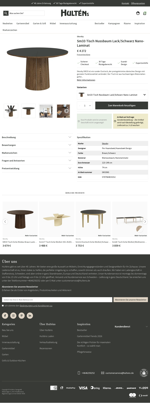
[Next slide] (66, 111)
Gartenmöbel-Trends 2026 (89, 336)
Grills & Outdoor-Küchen (14, 360)
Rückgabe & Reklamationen (128, 348)
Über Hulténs (46, 330)
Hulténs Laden (47, 336)
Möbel (5, 336)
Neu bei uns (7, 330)
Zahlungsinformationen (126, 354)
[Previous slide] (8, 111)
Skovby (80, 36)
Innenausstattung (10, 342)
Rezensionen (46, 348)
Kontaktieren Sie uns (125, 330)
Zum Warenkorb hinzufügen (122, 105)
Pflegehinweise (84, 351)
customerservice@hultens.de (76, 280)
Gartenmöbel (8, 348)
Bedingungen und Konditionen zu (36, 305)
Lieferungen (120, 342)
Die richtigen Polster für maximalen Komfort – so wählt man (93, 344)
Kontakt (125, 3)
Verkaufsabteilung (48, 342)
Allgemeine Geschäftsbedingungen (131, 336)
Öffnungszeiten (138, 3)
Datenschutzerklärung (125, 360)
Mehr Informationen (86, 80)
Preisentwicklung (83, 54)
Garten (5, 354)
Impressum (120, 372)
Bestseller (82, 330)
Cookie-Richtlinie (123, 366)
